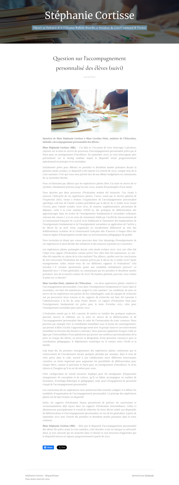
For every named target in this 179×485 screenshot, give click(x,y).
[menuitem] (77, 38)
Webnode (149, 475)
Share (48, 447)
